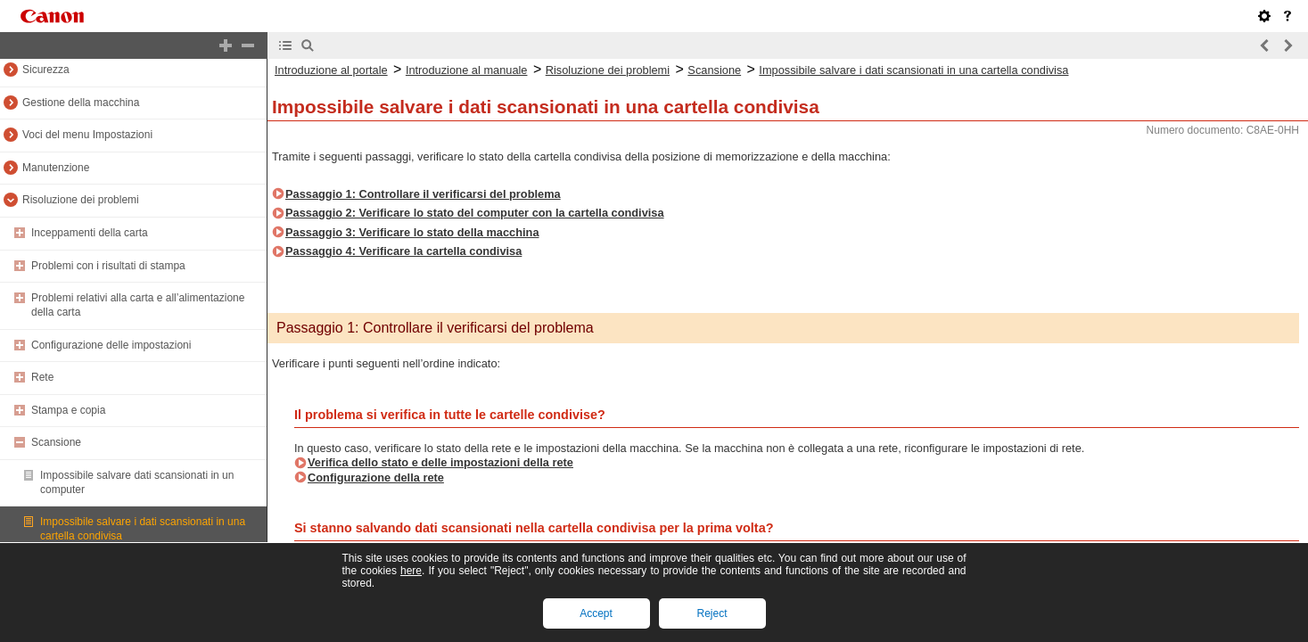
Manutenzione (55, 167)
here (411, 570)
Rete (42, 377)
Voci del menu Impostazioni (87, 134)
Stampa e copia (68, 410)
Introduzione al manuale (467, 70)
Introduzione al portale (331, 70)
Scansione (56, 442)
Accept (596, 613)
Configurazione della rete (376, 477)
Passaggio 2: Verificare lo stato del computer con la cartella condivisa (474, 212)
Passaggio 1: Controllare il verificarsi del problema (423, 194)
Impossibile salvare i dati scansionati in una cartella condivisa (913, 70)
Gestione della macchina (80, 102)
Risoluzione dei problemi (80, 199)
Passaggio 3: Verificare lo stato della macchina (412, 232)
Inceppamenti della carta (89, 232)
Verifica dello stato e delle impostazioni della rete (440, 462)
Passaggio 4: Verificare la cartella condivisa (403, 251)
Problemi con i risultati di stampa (108, 265)
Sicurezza (46, 69)
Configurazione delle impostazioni (111, 345)
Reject (711, 613)
